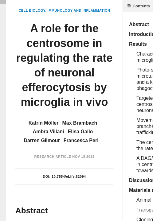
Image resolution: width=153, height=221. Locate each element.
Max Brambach (79, 123)
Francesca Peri (81, 140)
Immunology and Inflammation (79, 10)
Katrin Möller (44, 123)
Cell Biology (31, 10)
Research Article (52, 156)
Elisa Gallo (80, 131)
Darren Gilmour (42, 140)
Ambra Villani (48, 131)
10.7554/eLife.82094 (69, 176)
